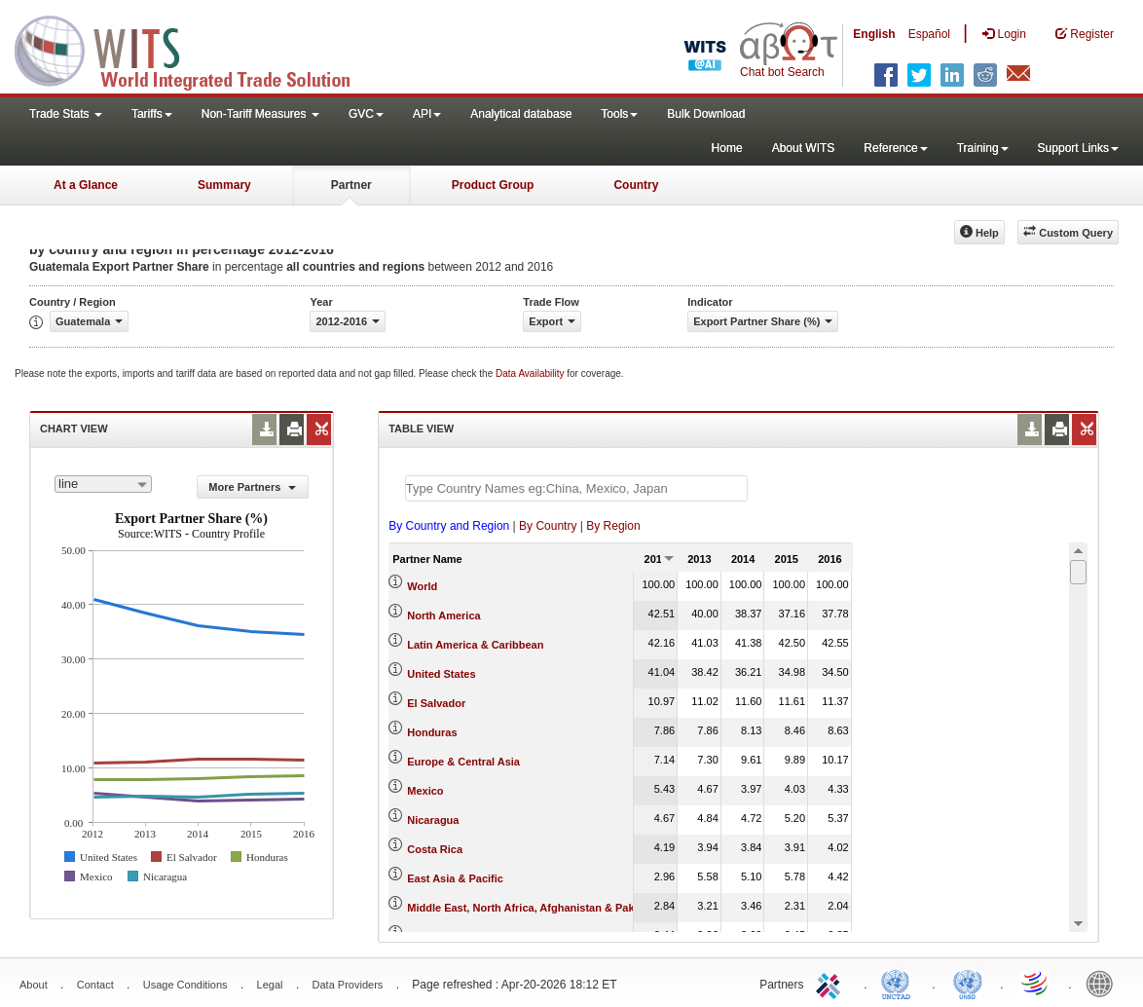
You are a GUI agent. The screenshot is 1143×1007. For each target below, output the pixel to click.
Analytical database (521, 114)
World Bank (1104, 982)
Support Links (1078, 148)
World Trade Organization (1035, 982)
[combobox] (103, 484)
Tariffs (151, 114)
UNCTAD (899, 982)
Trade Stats (65, 114)
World (422, 586)
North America (443, 615)
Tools (619, 114)
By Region (613, 526)
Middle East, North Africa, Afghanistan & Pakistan (533, 908)
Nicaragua (433, 820)
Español (929, 34)
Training (983, 148)
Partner (351, 185)
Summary (224, 185)
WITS (194, 48)
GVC (366, 114)
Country (635, 185)
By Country (547, 526)
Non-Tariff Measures (260, 114)
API (427, 114)
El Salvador (436, 703)
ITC (831, 982)
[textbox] (576, 488)
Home (727, 148)
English (874, 34)
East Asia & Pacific (455, 878)
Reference (895, 148)
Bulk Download (706, 114)
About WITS (803, 148)
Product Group (493, 185)
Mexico (425, 791)
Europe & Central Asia (463, 761)
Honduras (432, 732)
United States (441, 674)
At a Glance (86, 185)
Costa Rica (434, 849)
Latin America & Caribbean (475, 645)
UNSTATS (967, 982)
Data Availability (531, 373)
